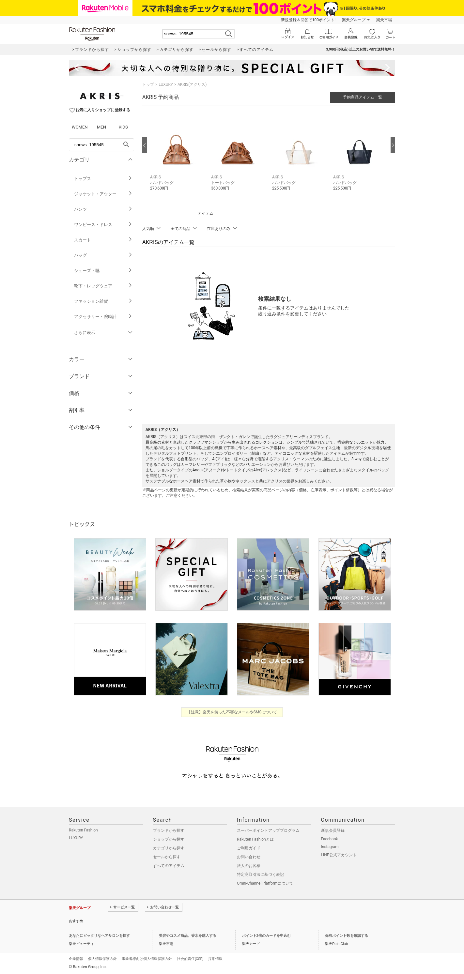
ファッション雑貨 (103, 301)
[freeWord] (101, 144)
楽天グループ (353, 20)
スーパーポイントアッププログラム (268, 830)
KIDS (123, 127)
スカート (103, 240)
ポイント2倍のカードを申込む (266, 936)
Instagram (330, 847)
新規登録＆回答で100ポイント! (308, 20)
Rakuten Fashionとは (255, 839)
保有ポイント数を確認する (346, 936)
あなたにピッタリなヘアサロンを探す (99, 936)
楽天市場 (384, 20)
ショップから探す (168, 839)
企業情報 (76, 959)
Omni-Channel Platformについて (265, 883)
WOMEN (80, 127)
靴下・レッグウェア (103, 286)
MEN (101, 127)
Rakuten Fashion (83, 830)
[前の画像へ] (144, 145)
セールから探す (166, 857)
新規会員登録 (333, 830)
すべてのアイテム (168, 865)
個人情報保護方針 (102, 959)
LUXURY (166, 84)
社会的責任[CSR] (190, 959)
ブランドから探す (168, 830)
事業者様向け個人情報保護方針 (147, 959)
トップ (148, 84)
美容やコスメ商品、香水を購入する (187, 936)
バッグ (103, 255)
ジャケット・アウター (103, 194)
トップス (103, 178)
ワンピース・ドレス (103, 224)
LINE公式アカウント (339, 855)
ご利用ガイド (248, 848)
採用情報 (215, 959)
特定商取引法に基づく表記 (260, 874)
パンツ (103, 209)
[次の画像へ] (393, 145)
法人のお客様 (248, 865)
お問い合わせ (248, 857)
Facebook (329, 839)
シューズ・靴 (103, 270)
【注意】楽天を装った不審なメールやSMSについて (232, 712)
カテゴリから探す (168, 848)
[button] (177, 154)
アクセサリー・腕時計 (103, 316)
